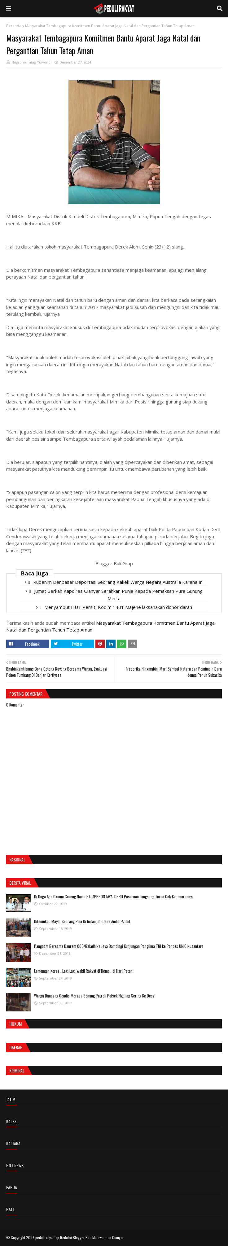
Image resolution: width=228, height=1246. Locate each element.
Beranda (13, 26)
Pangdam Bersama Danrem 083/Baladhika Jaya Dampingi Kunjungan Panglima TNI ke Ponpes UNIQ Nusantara (119, 946)
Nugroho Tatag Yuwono (30, 62)
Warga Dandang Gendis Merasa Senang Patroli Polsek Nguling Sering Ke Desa (94, 996)
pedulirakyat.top (47, 1237)
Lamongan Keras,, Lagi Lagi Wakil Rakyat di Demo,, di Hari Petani (84, 971)
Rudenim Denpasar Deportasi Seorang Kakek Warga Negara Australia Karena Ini (118, 582)
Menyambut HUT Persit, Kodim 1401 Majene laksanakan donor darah (118, 607)
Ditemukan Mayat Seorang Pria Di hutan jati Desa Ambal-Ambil (82, 921)
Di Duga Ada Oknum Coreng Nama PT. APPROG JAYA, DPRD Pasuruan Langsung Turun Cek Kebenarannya (114, 896)
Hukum (15, 1023)
